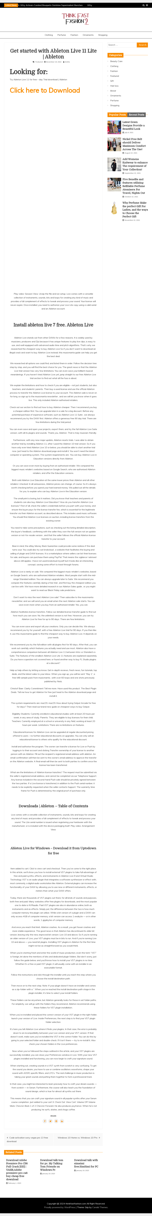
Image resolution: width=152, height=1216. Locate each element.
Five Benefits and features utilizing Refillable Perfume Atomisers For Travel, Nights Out (133, 186)
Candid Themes (100, 1207)
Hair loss (114, 85)
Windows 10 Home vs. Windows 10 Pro (77, 1137)
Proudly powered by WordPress (60, 1207)
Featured (39, 62)
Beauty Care (116, 61)
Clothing (49, 35)
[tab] (117, 114)
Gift (112, 80)
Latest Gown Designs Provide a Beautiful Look (133, 125)
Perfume (61, 35)
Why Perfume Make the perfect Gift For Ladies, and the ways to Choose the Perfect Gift (135, 209)
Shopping (102, 35)
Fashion (74, 35)
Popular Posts (117, 114)
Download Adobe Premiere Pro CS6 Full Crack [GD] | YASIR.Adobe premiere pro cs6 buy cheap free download (17, 1170)
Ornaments (88, 35)
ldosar (113, 90)
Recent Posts (136, 114)
